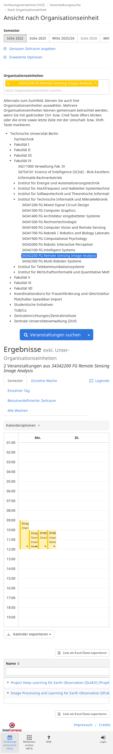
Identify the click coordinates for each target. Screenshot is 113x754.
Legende (99, 380)
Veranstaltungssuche (65, 5)
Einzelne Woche (44, 380)
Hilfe (48, 739)
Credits (105, 724)
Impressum (83, 724)
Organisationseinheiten (23, 75)
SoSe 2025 (38, 38)
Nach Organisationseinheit (27, 10)
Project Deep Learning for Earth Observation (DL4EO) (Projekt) (61, 682)
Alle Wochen (18, 410)
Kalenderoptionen (21, 425)
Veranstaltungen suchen (52, 335)
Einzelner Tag (19, 390)
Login (103, 739)
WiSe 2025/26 (63, 38)
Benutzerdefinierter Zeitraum (32, 400)
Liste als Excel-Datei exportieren (82, 653)
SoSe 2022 (15, 38)
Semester (12, 30)
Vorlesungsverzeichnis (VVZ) (24, 5)
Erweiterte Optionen (23, 57)
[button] (27, 546)
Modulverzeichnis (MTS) (29, 742)
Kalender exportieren (29, 634)
